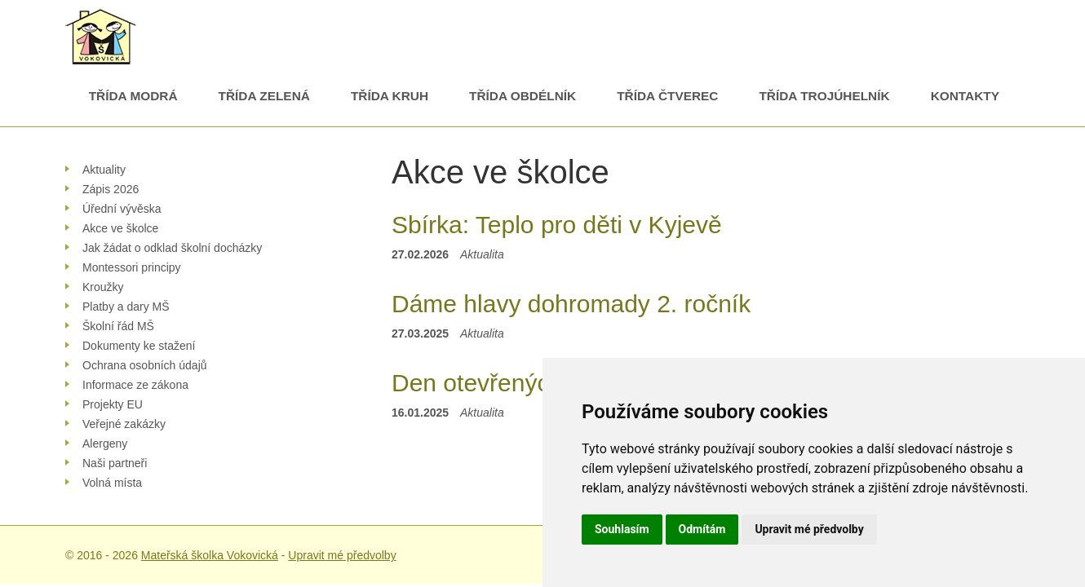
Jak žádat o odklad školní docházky (172, 248)
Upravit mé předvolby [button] (809, 529)
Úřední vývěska (121, 208)
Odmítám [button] (702, 529)
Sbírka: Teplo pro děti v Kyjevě (557, 224)
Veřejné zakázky (124, 424)
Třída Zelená (264, 96)
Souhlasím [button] (622, 529)
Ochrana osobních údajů (144, 365)
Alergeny (104, 443)
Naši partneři (114, 463)
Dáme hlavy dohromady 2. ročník (571, 303)
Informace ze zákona (135, 385)
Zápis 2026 (110, 189)
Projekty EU (112, 404)
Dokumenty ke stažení (139, 345)
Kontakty (965, 96)
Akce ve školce (120, 228)
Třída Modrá (133, 96)
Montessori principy (131, 267)
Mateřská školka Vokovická (209, 555)
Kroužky (103, 287)
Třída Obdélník (522, 96)
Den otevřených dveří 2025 (538, 382)
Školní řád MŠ (118, 326)
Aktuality (104, 169)
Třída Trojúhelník (824, 96)
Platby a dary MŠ (126, 306)
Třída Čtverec (667, 96)
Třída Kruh (389, 96)
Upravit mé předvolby (342, 555)
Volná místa (112, 482)
